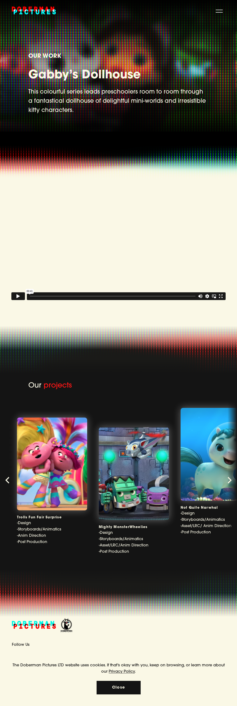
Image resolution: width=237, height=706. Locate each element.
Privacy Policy (122, 672)
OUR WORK (44, 56)
